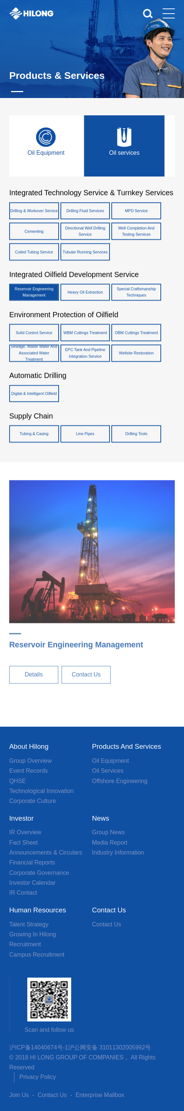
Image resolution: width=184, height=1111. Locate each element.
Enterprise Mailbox (100, 1095)
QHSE (17, 781)
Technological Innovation (41, 791)
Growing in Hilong (32, 934)
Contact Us (106, 924)
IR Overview (25, 832)
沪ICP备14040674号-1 (38, 1047)
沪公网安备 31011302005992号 (109, 1047)
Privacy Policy (38, 1077)
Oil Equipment (110, 761)
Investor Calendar (32, 883)
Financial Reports (32, 862)
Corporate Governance (39, 873)
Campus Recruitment (37, 954)
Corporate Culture (32, 801)
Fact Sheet (23, 842)
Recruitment (25, 944)
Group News (108, 832)
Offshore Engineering (119, 781)
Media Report (110, 842)
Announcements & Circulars (45, 852)
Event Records (28, 771)
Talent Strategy (28, 924)
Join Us (19, 1095)
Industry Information (118, 852)
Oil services (108, 771)
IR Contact (23, 893)
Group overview (30, 761)
